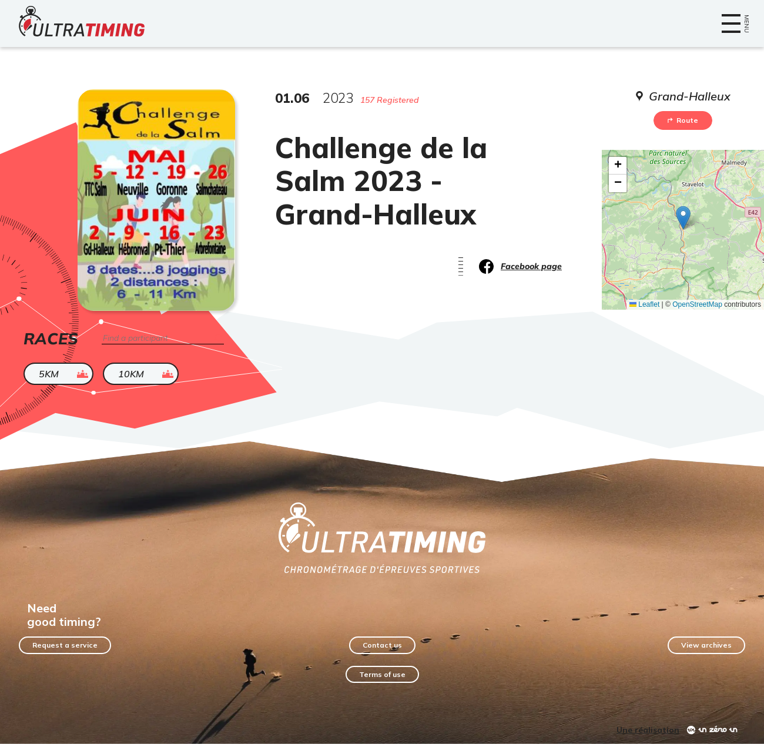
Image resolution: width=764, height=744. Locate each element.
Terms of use (382, 674)
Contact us (382, 645)
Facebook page (531, 266)
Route (683, 120)
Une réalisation (647, 730)
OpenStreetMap (697, 304)
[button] (683, 218)
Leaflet (644, 304)
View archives (706, 645)
